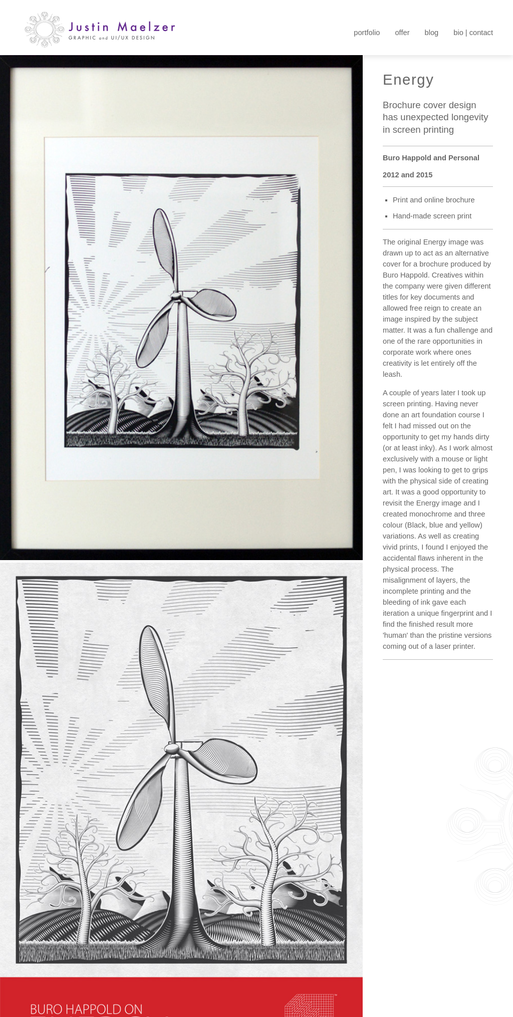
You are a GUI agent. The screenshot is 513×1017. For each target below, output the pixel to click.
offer (402, 33)
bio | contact (473, 33)
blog (432, 33)
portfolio (367, 33)
